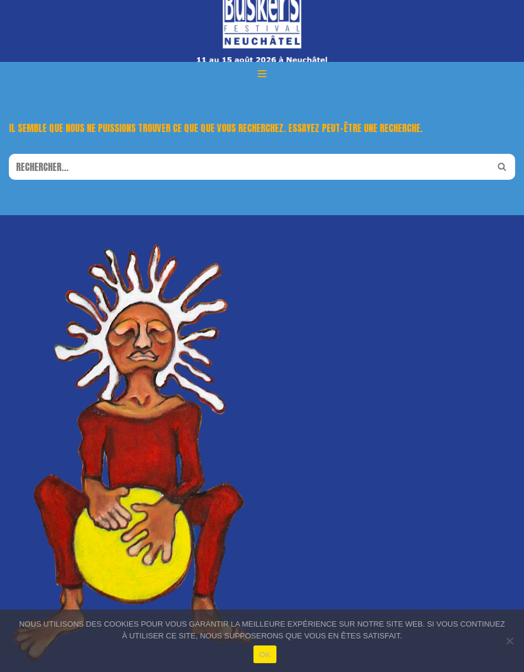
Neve (18, 227)
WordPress (111, 227)
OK (265, 654)
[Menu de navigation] (262, 73)
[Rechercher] (249, 167)
